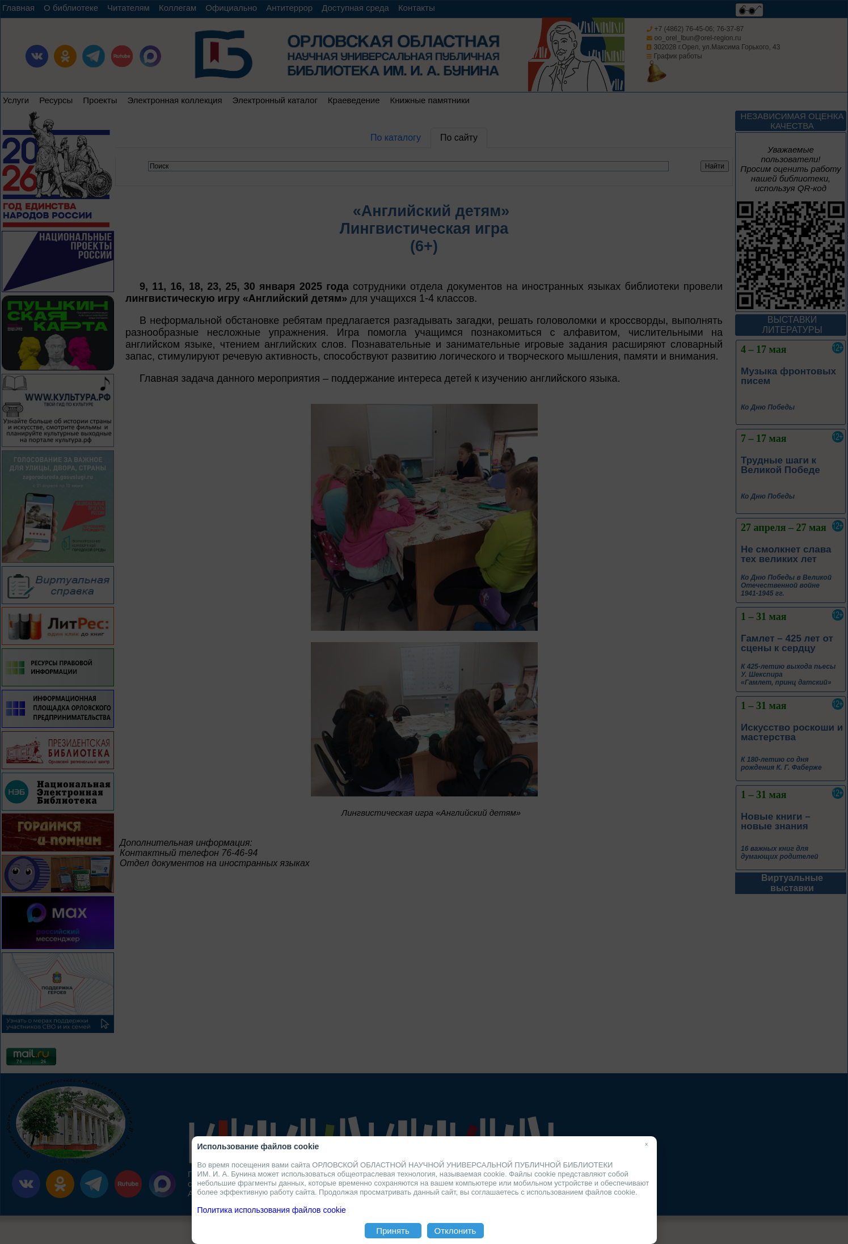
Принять (393, 1230)
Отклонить (455, 1230)
